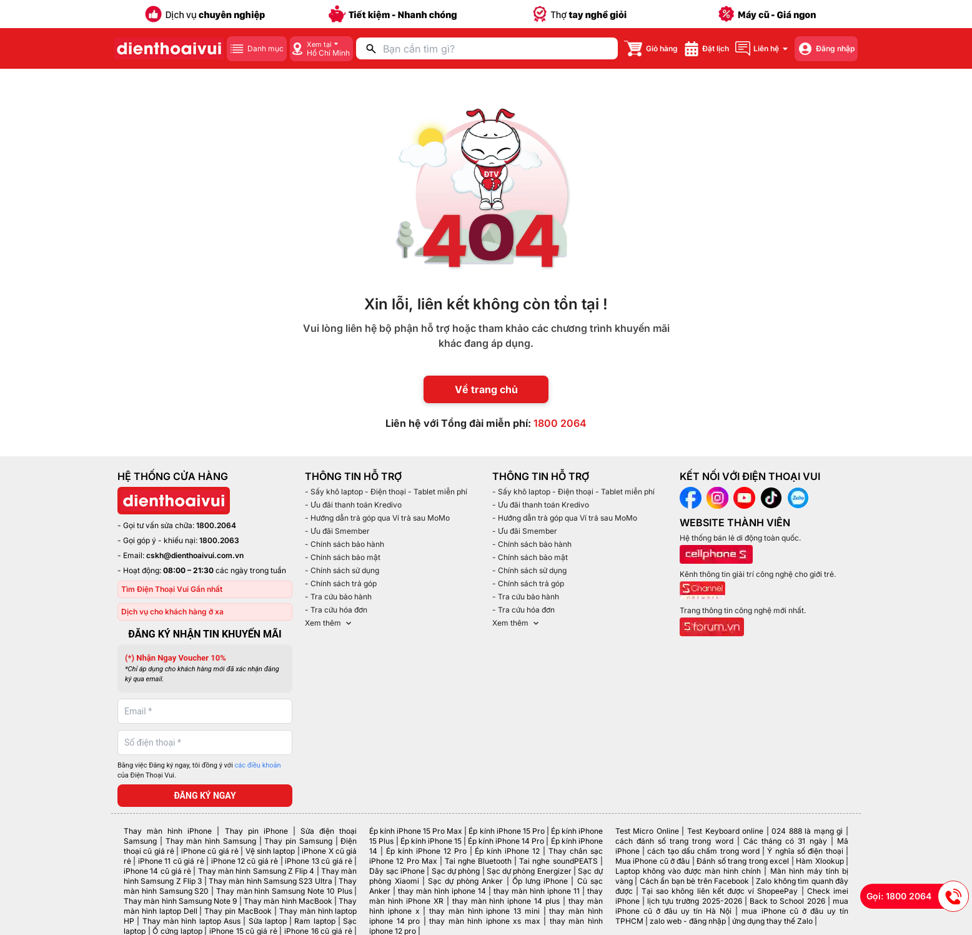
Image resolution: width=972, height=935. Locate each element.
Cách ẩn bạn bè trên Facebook (694, 881)
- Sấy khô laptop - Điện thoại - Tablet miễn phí (386, 491)
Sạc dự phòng (456, 871)
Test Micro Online (647, 831)
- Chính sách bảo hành (344, 544)
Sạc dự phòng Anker (465, 881)
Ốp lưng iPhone (540, 881)
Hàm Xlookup (819, 861)
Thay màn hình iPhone (168, 831)
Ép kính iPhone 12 (507, 851)
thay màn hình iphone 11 (536, 891)
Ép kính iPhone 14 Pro (506, 841)
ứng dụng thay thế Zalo (772, 921)
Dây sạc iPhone (397, 871)
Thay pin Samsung (298, 841)
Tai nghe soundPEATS (558, 861)
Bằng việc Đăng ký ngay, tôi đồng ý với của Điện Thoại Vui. (199, 770)
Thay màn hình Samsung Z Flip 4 (256, 871)
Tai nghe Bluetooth (478, 861)
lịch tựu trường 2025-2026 (694, 901)
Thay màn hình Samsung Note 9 (180, 901)
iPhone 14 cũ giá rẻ (157, 871)
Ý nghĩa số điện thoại (805, 851)
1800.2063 (219, 540)
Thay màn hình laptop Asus (191, 921)
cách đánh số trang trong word (674, 841)
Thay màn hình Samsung (211, 841)
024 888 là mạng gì (807, 831)
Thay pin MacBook (238, 911)
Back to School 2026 (787, 901)
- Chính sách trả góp (341, 583)
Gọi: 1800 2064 (917, 896)
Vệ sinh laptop (270, 851)
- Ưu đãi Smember (337, 531)
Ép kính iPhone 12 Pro (426, 851)
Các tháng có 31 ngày (785, 841)
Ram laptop (314, 921)
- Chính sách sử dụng (342, 570)
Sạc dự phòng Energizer (529, 871)
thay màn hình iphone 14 (442, 891)
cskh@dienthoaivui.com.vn (195, 555)
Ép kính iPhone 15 (431, 841)
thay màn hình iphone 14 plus (506, 901)
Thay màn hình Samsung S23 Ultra (270, 881)
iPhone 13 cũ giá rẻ (318, 861)
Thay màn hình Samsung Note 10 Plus (284, 891)
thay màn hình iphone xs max (484, 921)
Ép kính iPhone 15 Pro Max (415, 831)
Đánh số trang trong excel (743, 861)
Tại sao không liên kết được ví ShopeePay (720, 891)
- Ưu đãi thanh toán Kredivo (353, 504)
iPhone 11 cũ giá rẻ (171, 861)
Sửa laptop (268, 921)
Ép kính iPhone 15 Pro (506, 831)
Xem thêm (329, 623)
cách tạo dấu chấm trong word (703, 851)
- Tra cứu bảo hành (338, 596)
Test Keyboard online (725, 831)
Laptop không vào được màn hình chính (688, 871)
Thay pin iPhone (256, 831)
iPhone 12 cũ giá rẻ (245, 861)
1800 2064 (560, 423)
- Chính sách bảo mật (342, 557)
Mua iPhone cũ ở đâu (652, 861)
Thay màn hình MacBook (288, 901)
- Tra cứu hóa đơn (336, 609)
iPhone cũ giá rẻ (210, 851)
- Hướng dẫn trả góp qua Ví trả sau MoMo (377, 517)
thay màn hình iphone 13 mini (484, 911)
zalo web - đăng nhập (688, 921)
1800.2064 (216, 525)
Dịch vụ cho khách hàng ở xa (172, 611)
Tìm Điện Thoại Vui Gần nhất (171, 589)
